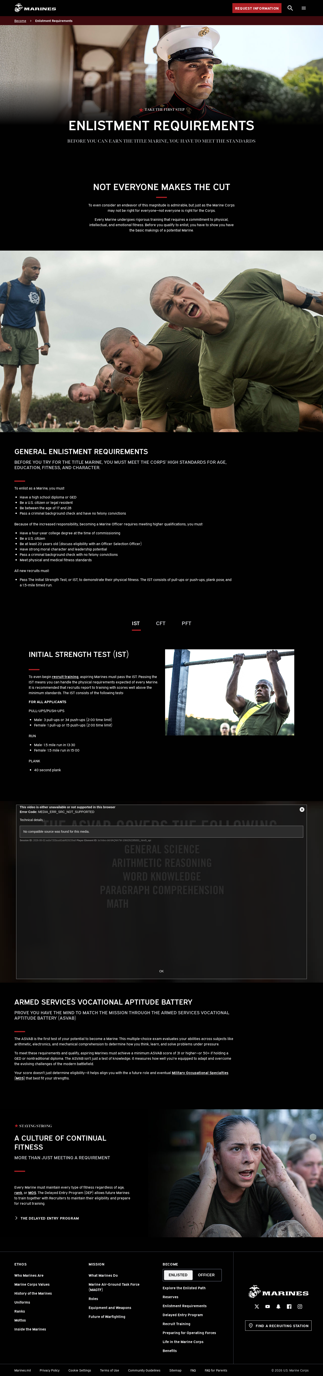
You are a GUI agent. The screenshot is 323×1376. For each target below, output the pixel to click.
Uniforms (22, 1302)
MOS (32, 1192)
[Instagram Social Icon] (300, 1306)
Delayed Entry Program (183, 1314)
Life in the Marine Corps (183, 1341)
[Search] (290, 8)
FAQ (193, 1370)
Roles (93, 1298)
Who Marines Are (29, 1275)
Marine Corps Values (32, 1284)
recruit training (65, 676)
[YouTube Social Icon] (267, 1306)
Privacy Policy (49, 1370)
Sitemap (175, 1370)
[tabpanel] (161, 711)
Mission (96, 1263)
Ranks (19, 1311)
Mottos (20, 1319)
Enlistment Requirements (185, 1305)
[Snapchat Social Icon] (278, 1306)
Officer (206, 1275)
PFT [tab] (186, 622)
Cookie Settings (79, 1370)
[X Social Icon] (257, 1306)
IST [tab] (136, 622)
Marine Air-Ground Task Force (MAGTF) (114, 1287)
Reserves (170, 1296)
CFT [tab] (161, 622)
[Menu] (304, 8)
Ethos (20, 1263)
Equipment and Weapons (110, 1307)
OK (161, 971)
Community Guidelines (144, 1370)
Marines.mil (22, 1370)
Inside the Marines (30, 1328)
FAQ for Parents (216, 1370)
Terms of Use (109, 1370)
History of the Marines (33, 1293)
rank (18, 1192)
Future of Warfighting (107, 1316)
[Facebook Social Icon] (289, 1306)
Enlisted (178, 1275)
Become (170, 1263)
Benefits (170, 1350)
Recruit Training (176, 1323)
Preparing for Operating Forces (189, 1332)
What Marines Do (103, 1275)
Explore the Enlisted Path (184, 1287)
